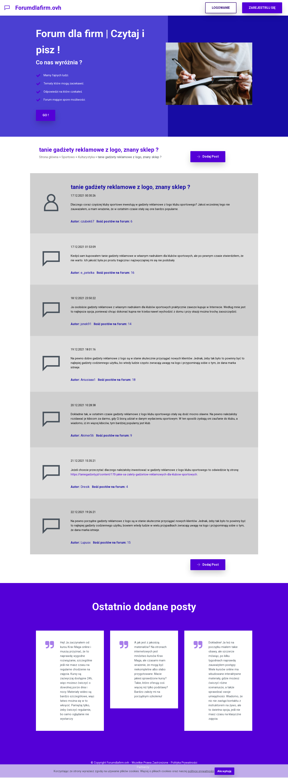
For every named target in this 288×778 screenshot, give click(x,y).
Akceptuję (224, 771)
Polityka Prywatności (184, 763)
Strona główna (48, 157)
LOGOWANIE (221, 8)
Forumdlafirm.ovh (38, 7)
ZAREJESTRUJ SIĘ (262, 8)
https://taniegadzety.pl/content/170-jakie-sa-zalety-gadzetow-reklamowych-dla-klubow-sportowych (134, 472)
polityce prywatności (201, 771)
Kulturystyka (86, 157)
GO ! (46, 115)
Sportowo (68, 157)
